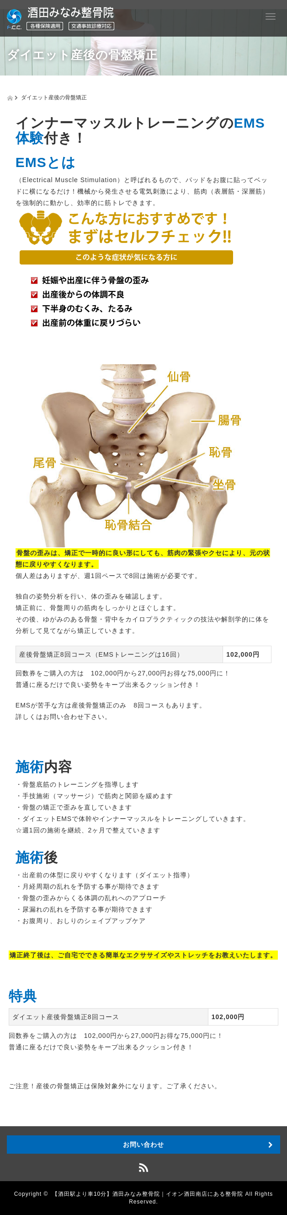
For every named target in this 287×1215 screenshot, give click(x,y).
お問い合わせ (143, 1144)
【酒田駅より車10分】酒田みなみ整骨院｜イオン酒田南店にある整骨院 (147, 1194)
